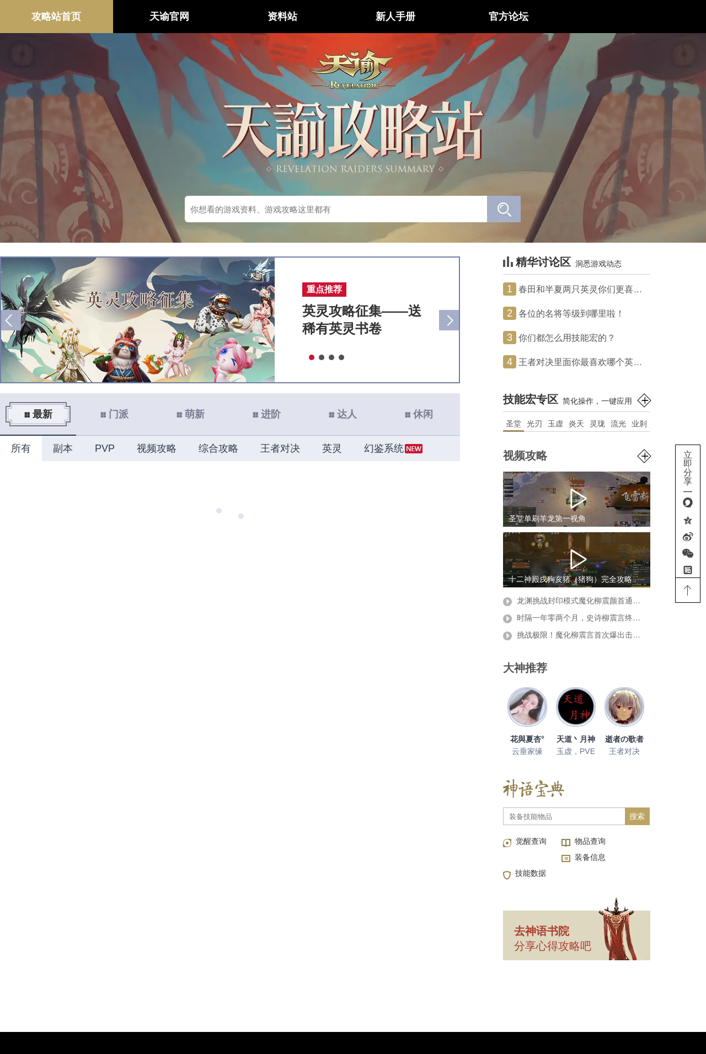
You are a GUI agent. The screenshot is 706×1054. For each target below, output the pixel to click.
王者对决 (280, 448)
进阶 (266, 414)
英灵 (332, 448)
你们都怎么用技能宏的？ (559, 337)
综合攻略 (218, 448)
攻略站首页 (56, 16)
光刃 (534, 423)
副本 (63, 448)
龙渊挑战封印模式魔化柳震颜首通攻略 (574, 601)
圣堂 (513, 423)
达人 (342, 414)
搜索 (637, 816)
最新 (38, 414)
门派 (114, 414)
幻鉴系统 (384, 448)
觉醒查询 (531, 841)
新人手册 (395, 16)
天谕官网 (169, 16)
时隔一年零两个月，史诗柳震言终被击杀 (574, 618)
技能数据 (530, 873)
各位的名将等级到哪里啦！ (563, 313)
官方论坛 (508, 16)
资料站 (282, 16)
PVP (105, 448)
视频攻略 (156, 448)
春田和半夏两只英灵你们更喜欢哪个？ (576, 289)
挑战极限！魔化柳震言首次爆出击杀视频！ (574, 635)
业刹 (639, 423)
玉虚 (555, 423)
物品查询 (590, 841)
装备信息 (590, 857)
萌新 (190, 414)
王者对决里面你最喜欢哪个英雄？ (576, 361)
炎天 (576, 423)
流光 (618, 423)
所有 (21, 448)
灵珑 (597, 423)
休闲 (418, 414)
